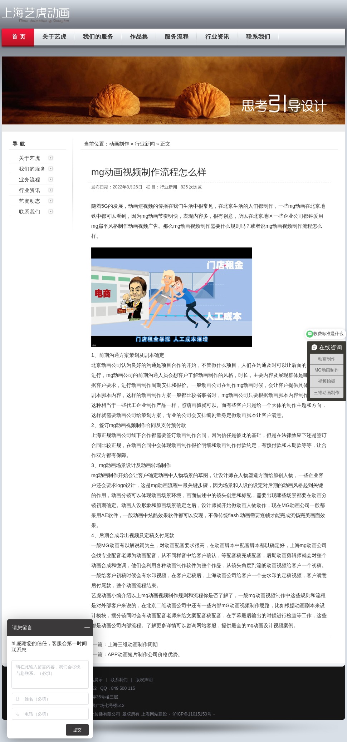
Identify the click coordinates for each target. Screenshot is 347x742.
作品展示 (94, 679)
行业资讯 (217, 37)
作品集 (139, 37)
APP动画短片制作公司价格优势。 (145, 654)
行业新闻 (145, 144)
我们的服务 (98, 37)
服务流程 (177, 37)
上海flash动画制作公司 (36, 15)
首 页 (19, 37)
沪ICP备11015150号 (191, 714)
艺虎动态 (29, 201)
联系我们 (258, 37)
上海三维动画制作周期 (133, 644)
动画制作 (119, 144)
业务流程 (29, 179)
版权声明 (144, 679)
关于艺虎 (54, 37)
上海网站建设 (154, 714)
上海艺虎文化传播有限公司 (94, 714)
